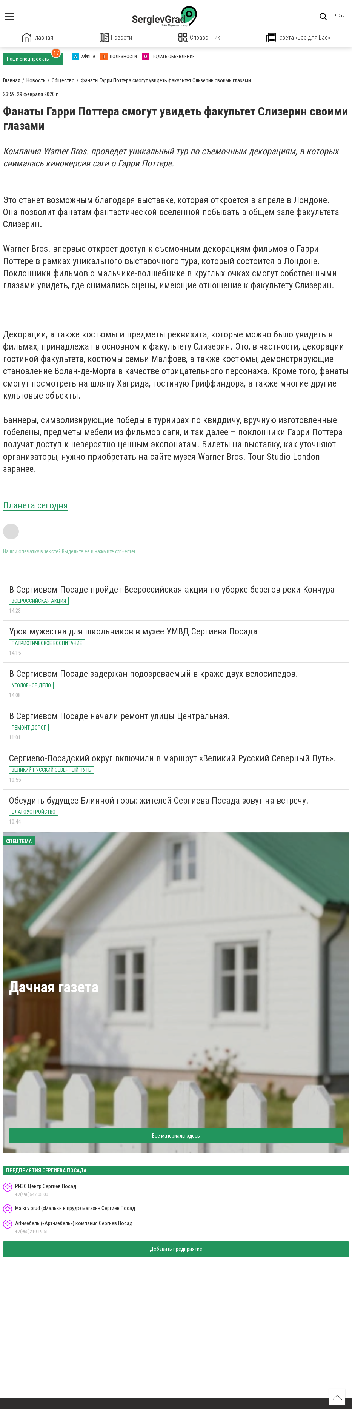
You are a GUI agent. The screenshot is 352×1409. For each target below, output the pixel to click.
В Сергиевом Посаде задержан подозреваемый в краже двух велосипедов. (153, 673)
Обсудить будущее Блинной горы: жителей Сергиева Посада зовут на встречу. (159, 800)
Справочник (199, 37)
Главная (37, 37)
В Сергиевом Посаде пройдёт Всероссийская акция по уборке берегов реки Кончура (172, 589)
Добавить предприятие (176, 1249)
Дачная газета (53, 987)
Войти (339, 16)
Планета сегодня (35, 505)
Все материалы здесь (176, 1135)
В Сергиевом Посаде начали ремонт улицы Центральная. (119, 715)
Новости (115, 37)
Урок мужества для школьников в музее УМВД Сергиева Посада (133, 631)
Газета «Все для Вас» (298, 37)
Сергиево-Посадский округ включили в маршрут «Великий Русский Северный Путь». (172, 758)
